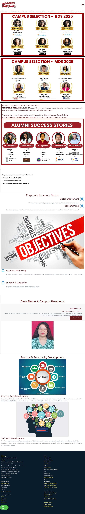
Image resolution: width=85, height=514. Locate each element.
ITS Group (3, 456)
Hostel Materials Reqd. (50, 499)
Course (50, 502)
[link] (42, 14)
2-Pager (54, 485)
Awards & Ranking (48, 460)
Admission (47, 483)
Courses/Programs (5, 485)
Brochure (52, 483)
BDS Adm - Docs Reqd (50, 493)
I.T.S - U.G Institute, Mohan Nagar (9, 473)
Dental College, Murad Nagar (8, 464)
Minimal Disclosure (5, 475)
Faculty (3, 460)
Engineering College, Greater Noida (9, 469)
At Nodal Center (48, 495)
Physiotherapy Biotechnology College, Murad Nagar (13, 465)
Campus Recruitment (6, 491)
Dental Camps (47, 464)
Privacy (45, 479)
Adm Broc (46, 485)
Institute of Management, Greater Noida (10, 471)
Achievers (3, 500)
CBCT (45, 504)
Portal (9, 495)
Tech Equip (3, 502)
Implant (46, 502)
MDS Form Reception (48, 477)
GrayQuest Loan (48, 506)
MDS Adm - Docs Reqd (50, 487)
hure (50, 485)
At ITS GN (46, 497)
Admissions (4, 487)
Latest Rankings (47, 467)
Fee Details (3, 493)
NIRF (2, 497)
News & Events (47, 458)
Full (56, 483)
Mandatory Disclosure (6, 477)
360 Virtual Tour (5, 483)
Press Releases (47, 462)
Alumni (3, 489)
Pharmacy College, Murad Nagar (8, 467)
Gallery (45, 465)
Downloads (4, 499)
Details (49, 504)
